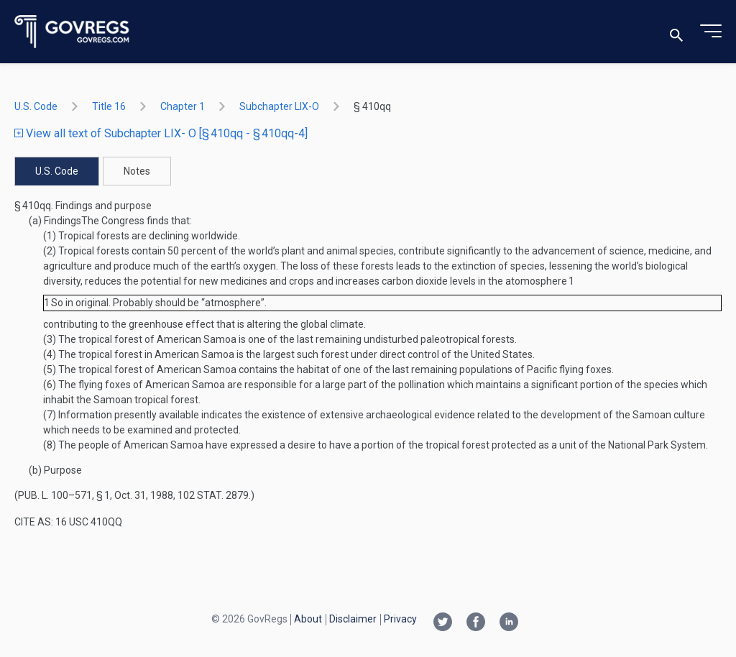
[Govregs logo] (72, 32)
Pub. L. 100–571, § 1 (64, 495)
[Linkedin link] (509, 623)
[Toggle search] (676, 32)
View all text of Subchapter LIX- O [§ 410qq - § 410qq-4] (161, 133)
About (308, 619)
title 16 (109, 106)
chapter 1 (182, 106)
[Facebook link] (475, 623)
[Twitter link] (442, 623)
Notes (137, 171)
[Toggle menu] (711, 31)
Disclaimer (353, 619)
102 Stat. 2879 (213, 495)
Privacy (400, 619)
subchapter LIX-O (279, 106)
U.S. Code (36, 106)
